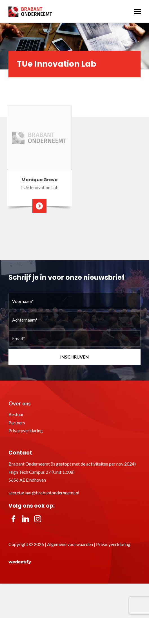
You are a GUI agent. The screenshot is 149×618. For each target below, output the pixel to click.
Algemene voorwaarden (70, 544)
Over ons (19, 403)
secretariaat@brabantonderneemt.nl (43, 492)
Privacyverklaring (25, 430)
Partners (16, 422)
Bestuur (16, 414)
